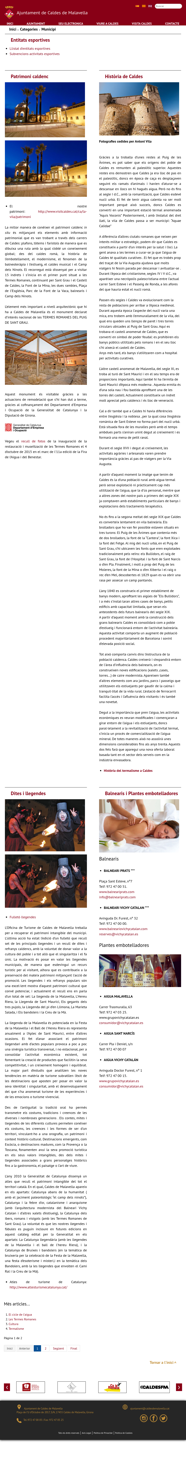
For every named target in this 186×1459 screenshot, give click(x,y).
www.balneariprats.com (116, 892)
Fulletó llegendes (23, 917)
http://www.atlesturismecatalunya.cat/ (38, 1287)
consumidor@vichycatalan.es (121, 1023)
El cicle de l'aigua (20, 1314)
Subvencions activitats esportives (35, 54)
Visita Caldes (142, 23)
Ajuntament (36, 23)
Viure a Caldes (108, 23)
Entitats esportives (30, 40)
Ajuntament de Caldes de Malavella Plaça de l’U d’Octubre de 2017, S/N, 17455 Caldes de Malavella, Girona (55, 1409)
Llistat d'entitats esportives (30, 48)
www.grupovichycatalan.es (119, 1081)
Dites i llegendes (28, 793)
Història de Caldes (124, 76)
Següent (58, 1348)
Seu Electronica (70, 23)
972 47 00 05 (35, 1420)
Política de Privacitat (103, 1433)
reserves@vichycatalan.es (118, 934)
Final (73, 1348)
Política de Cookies (123, 1433)
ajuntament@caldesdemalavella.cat (146, 1407)
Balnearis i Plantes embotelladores (141, 793)
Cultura (13, 1324)
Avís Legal (86, 1433)
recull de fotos (33, 441)
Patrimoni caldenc (29, 76)
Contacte (172, 23)
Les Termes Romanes (22, 1319)
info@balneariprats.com (117, 897)
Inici (10, 23)
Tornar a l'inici (161, 1362)
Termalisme (16, 1329)
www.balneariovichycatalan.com (123, 929)
